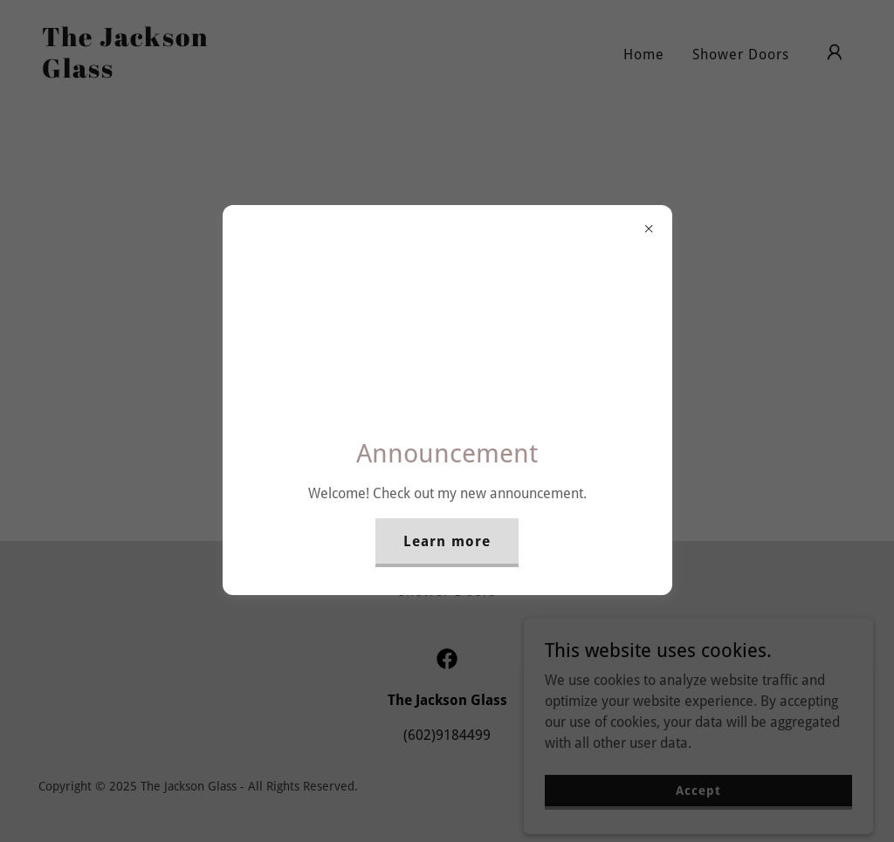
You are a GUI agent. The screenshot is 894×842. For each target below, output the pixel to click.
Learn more (446, 541)
